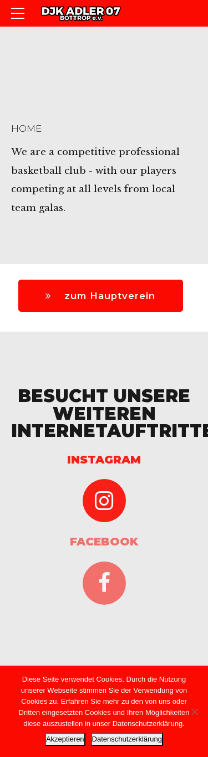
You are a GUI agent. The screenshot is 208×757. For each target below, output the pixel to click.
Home (26, 128)
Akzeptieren (65, 739)
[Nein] (194, 711)
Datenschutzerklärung (127, 739)
